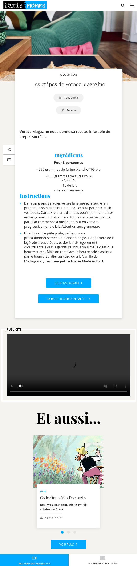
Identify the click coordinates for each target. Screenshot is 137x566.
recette (68, 110)
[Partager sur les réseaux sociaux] (9, 149)
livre (43, 491)
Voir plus (68, 544)
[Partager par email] (9, 160)
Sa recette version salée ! (68, 299)
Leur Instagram (68, 283)
